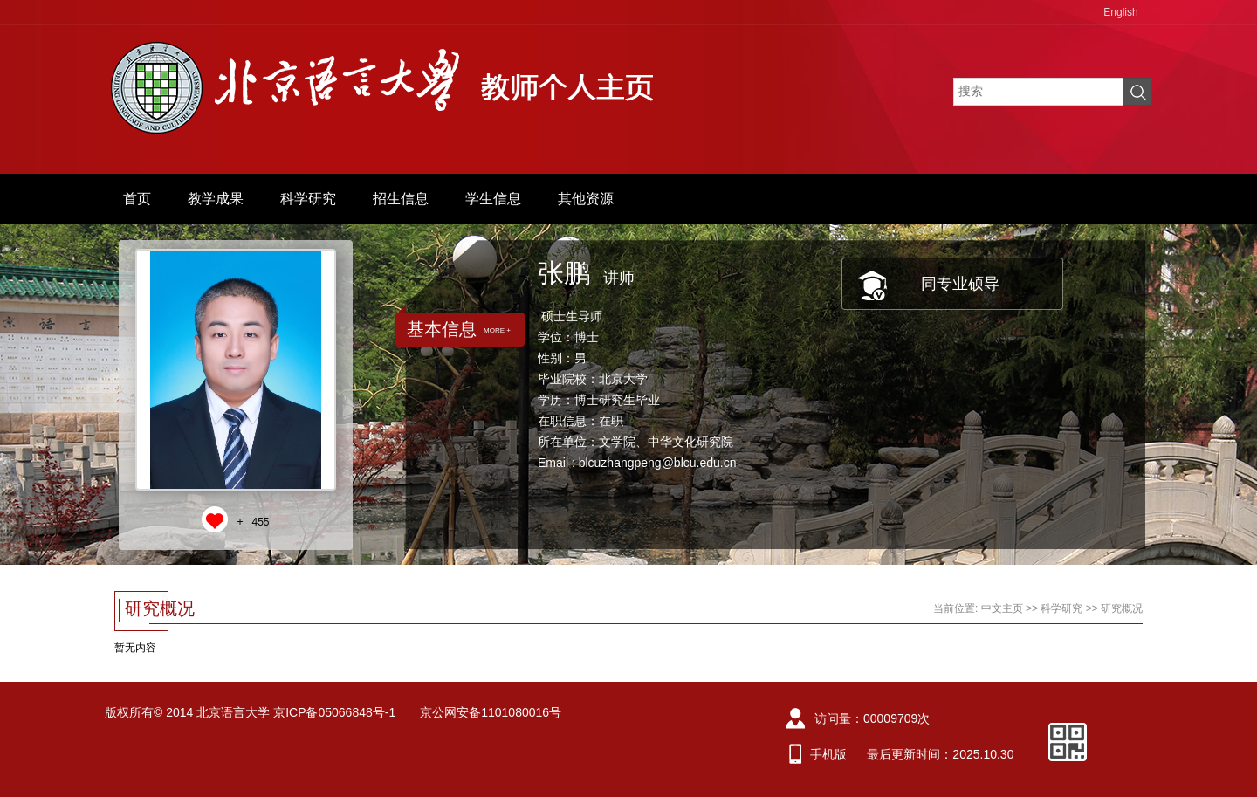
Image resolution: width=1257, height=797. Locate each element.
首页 (137, 198)
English (1120, 12)
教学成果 (216, 198)
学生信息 (493, 198)
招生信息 (401, 198)
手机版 (828, 754)
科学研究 (308, 198)
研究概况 (1122, 608)
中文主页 (1002, 608)
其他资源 (586, 198)
